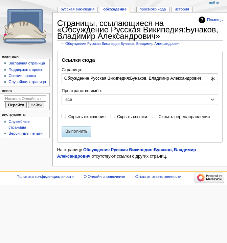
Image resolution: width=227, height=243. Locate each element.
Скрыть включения (87, 116)
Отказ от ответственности (158, 176)
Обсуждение (115, 9)
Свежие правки (22, 76)
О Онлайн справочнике (104, 176)
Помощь (215, 20)
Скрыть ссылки (132, 116)
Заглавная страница (26, 63)
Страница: (72, 70)
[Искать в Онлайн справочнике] (25, 99)
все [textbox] (68, 99)
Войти (214, 3)
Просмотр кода (153, 9)
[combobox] (140, 78)
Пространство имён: (82, 90)
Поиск (7, 91)
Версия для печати (25, 133)
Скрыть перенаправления (184, 116)
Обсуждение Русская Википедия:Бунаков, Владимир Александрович (122, 44)
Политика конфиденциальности (45, 176)
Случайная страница (27, 82)
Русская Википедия (77, 9)
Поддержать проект (26, 70)
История (182, 9)
